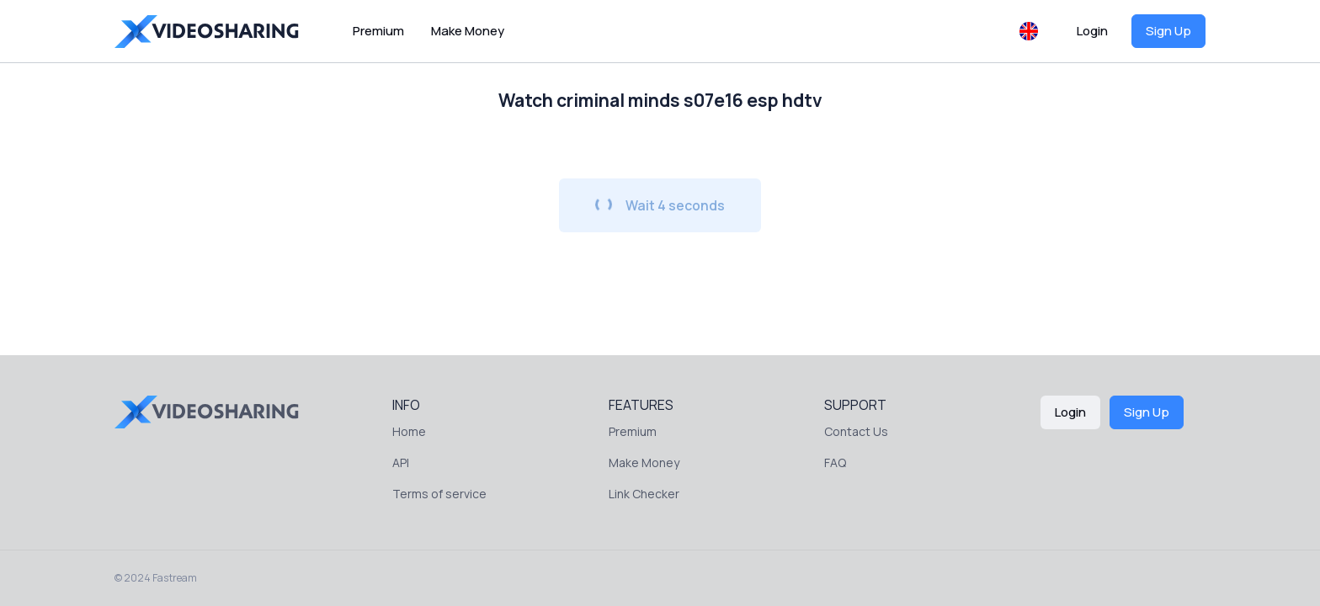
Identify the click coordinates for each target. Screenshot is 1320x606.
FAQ (835, 462)
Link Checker (644, 494)
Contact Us (856, 431)
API (400, 462)
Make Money (467, 31)
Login (1092, 31)
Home (409, 431)
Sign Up (1168, 31)
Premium (378, 31)
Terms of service (439, 494)
